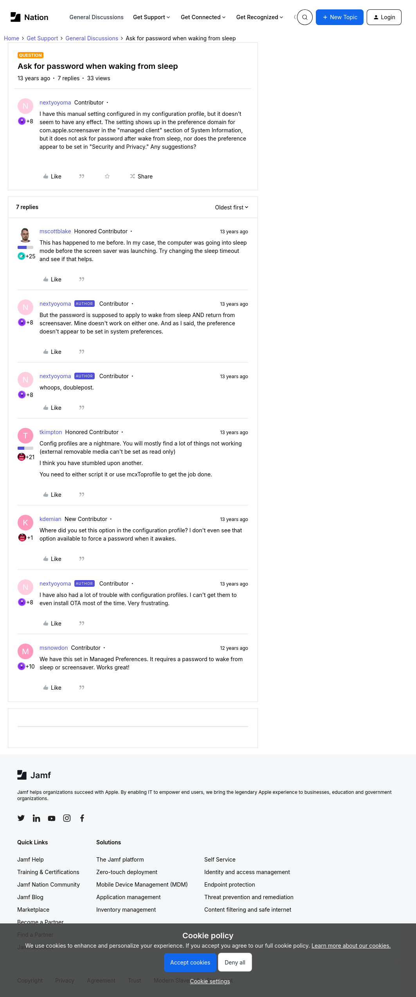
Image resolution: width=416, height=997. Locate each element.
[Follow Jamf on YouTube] (52, 818)
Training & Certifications (48, 872)
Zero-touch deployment (126, 872)
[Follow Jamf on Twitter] (21, 818)
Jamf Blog (30, 897)
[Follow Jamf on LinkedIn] (36, 818)
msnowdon (54, 647)
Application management (128, 897)
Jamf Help (30, 859)
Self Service (220, 859)
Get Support (152, 17)
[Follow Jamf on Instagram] (67, 818)
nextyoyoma (55, 102)
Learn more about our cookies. (351, 945)
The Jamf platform (120, 859)
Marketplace (33, 909)
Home (11, 38)
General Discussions (97, 17)
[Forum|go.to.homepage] (30, 17)
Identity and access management (247, 872)
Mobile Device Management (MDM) (142, 884)
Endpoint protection (229, 884)
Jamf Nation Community (48, 884)
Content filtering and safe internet (247, 909)
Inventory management (126, 909)
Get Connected (204, 17)
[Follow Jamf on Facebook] (82, 818)
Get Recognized (260, 17)
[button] (340, 17)
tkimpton (51, 432)
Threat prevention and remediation (249, 897)
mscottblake (55, 231)
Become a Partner (40, 922)
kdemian (50, 519)
